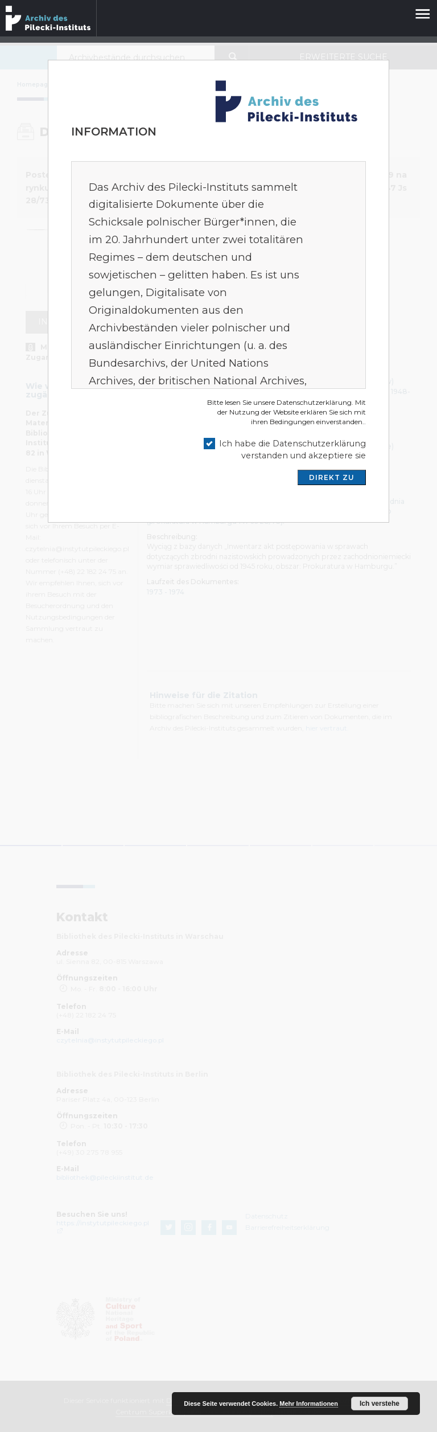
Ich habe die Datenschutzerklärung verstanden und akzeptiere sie (292, 449)
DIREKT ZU (331, 477)
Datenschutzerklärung (314, 402)
